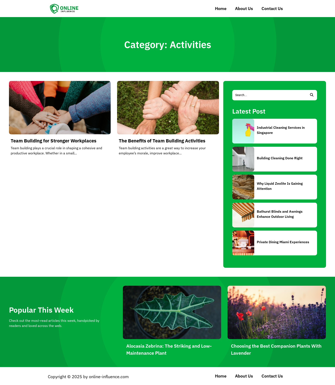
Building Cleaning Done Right (280, 158)
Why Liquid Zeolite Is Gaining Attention (280, 186)
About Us (244, 8)
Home (220, 8)
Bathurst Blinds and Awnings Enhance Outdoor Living (280, 214)
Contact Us (272, 8)
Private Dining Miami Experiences (283, 242)
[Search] (269, 95)
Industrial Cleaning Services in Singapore (281, 130)
